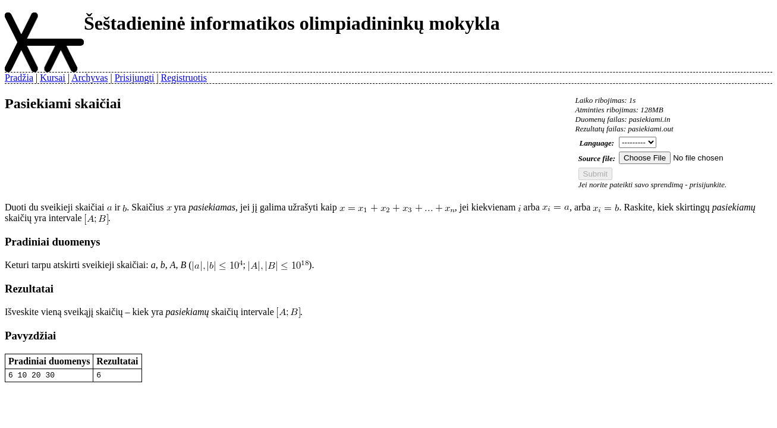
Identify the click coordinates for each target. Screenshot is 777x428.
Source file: (596, 158)
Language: (597, 143)
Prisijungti (135, 78)
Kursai (52, 78)
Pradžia (19, 78)
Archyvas (89, 78)
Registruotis (184, 78)
